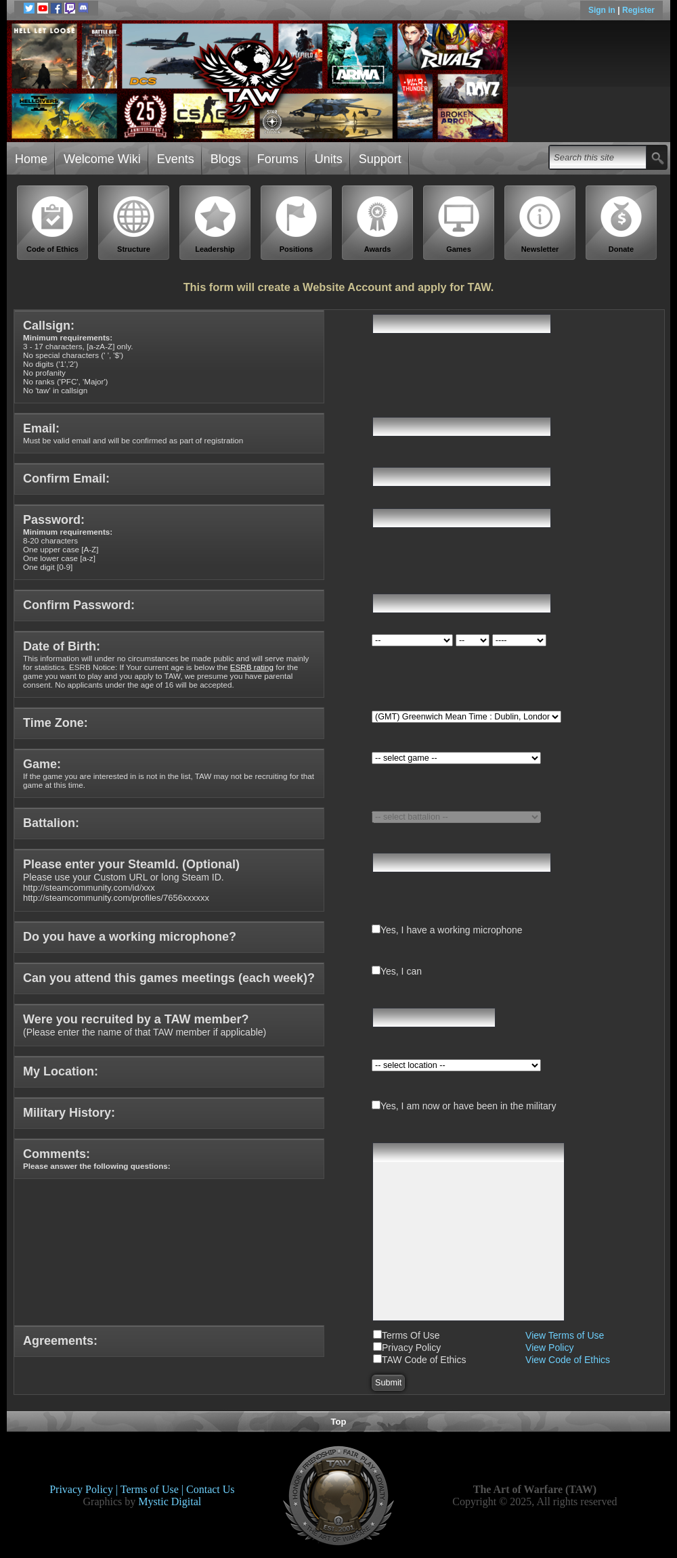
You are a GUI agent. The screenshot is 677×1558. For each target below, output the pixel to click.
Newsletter (540, 224)
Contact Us (210, 1489)
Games (459, 224)
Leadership (215, 224)
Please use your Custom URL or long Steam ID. (131, 881)
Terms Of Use (411, 1335)
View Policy (549, 1347)
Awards (377, 224)
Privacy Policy (411, 1347)
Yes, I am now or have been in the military (468, 1105)
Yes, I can (401, 971)
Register (638, 10)
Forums (278, 159)
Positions (296, 224)
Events (175, 159)
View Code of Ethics (567, 1359)
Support (380, 159)
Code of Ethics (52, 224)
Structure (134, 224)
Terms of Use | (153, 1489)
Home (31, 159)
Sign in (602, 10)
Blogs (226, 159)
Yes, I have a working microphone (451, 930)
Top (339, 1422)
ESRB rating (252, 667)
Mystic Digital (169, 1501)
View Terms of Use (564, 1335)
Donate (621, 224)
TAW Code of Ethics (424, 1359)
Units (329, 159)
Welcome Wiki (102, 159)
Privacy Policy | (85, 1489)
